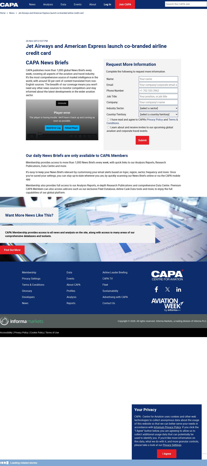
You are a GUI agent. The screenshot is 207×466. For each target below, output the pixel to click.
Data (63, 4)
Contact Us (109, 303)
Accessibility (6, 332)
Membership (29, 272)
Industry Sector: (115, 108)
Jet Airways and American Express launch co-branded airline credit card (50, 12)
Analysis (48, 4)
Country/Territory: (117, 114)
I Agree (167, 453)
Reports (71, 303)
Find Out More (12, 250)
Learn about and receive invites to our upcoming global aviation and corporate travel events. (140, 129)
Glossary (27, 291)
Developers (28, 297)
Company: (112, 102)
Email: (110, 85)
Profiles (71, 291)
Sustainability (110, 291)
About (92, 4)
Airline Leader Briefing (115, 272)
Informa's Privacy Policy (167, 427)
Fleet (105, 284)
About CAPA (73, 284)
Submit (142, 140)
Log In (107, 4)
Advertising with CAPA (115, 297)
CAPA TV (108, 278)
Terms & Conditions (33, 284)
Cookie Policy (37, 332)
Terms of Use (52, 332)
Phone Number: (115, 90)
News (32, 4)
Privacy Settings (172, 445)
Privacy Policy (155, 119)
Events (78, 4)
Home (2, 12)
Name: (110, 79)
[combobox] (186, 4)
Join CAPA (125, 4)
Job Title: (112, 96)
